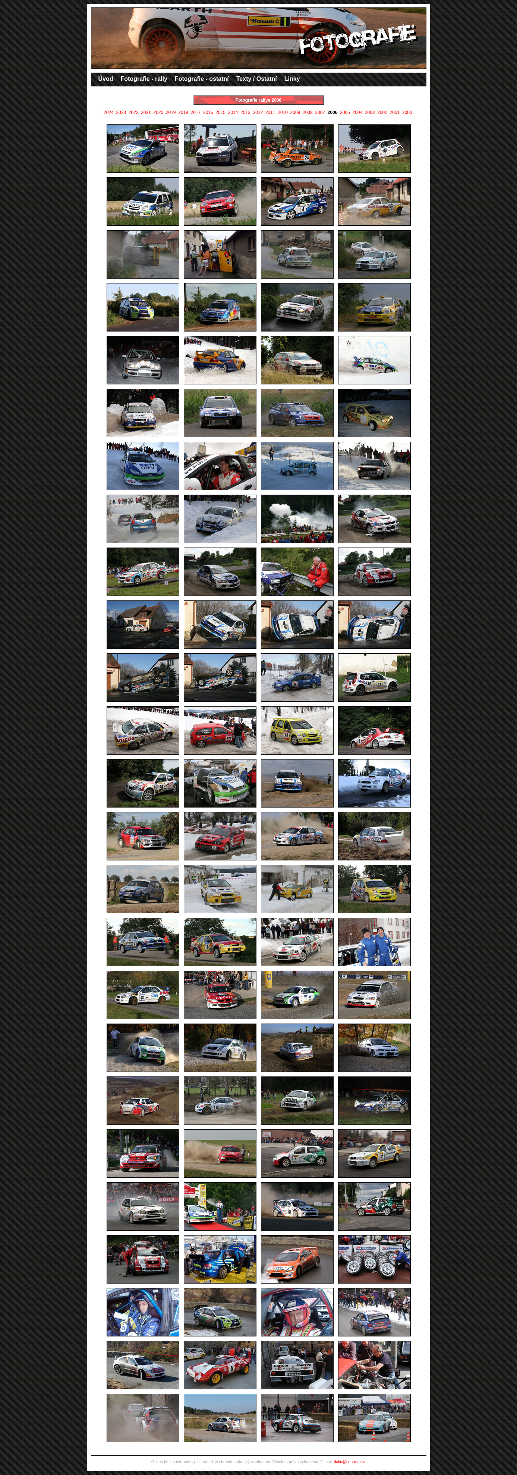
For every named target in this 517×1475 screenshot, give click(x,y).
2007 (320, 112)
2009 (295, 112)
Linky (292, 79)
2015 (220, 112)
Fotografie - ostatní (202, 79)
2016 (208, 112)
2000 (407, 112)
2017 (196, 112)
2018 (183, 112)
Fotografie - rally (144, 79)
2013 (245, 112)
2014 (233, 112)
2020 (158, 112)
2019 (171, 112)
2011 (270, 112)
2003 (370, 112)
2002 (382, 112)
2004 (357, 112)
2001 (395, 112)
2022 (134, 112)
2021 (146, 112)
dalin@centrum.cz (350, 1461)
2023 (121, 112)
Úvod (105, 79)
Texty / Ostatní (256, 79)
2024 (109, 112)
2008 (308, 112)
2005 (345, 112)
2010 (283, 112)
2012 (258, 112)
